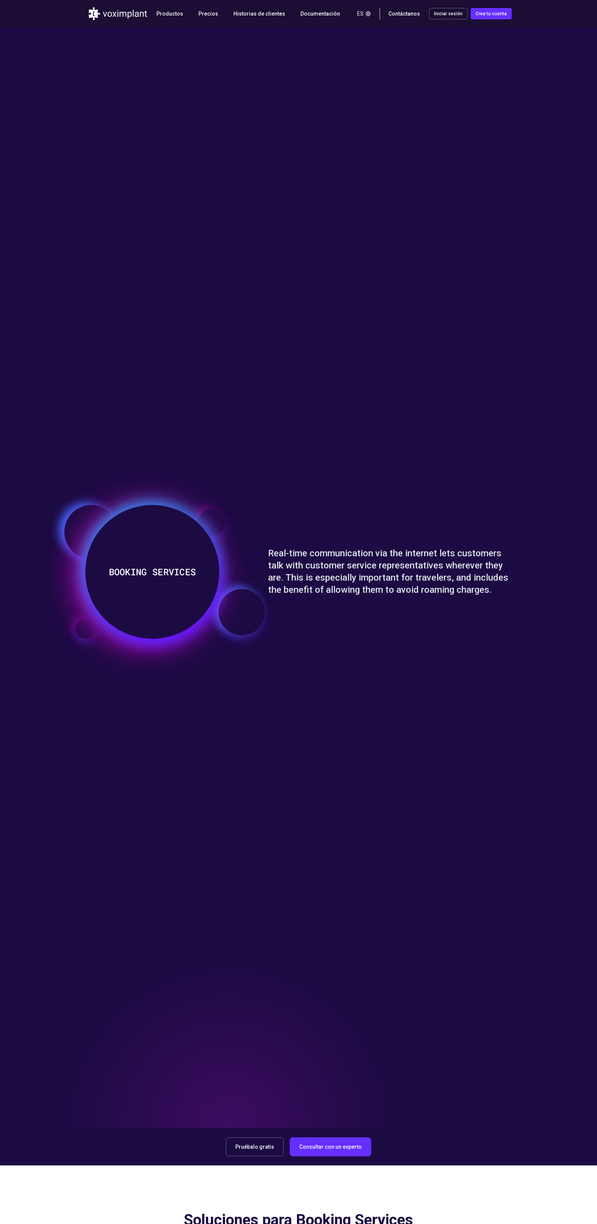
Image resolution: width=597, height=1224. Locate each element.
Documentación (320, 14)
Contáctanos (404, 14)
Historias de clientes (259, 14)
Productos (169, 14)
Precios (208, 14)
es (364, 13)
